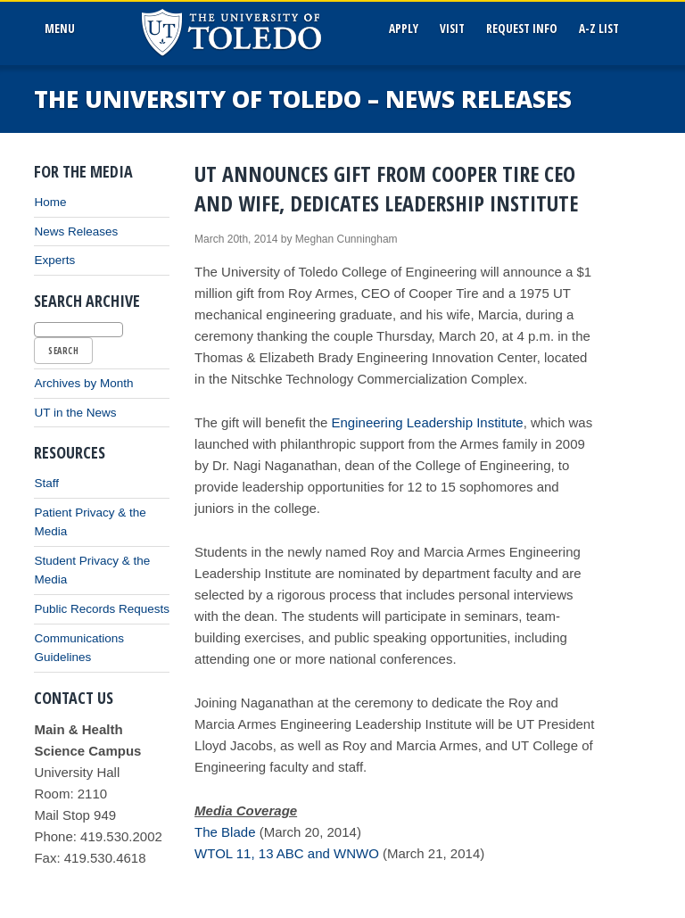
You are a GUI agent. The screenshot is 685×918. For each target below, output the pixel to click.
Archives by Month (83, 383)
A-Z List (599, 29)
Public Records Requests (101, 609)
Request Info (521, 29)
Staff (46, 483)
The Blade (224, 831)
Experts (54, 260)
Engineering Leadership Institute (428, 422)
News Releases (76, 231)
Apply (403, 29)
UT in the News (75, 412)
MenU (63, 29)
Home (50, 202)
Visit (452, 29)
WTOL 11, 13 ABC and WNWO (286, 853)
